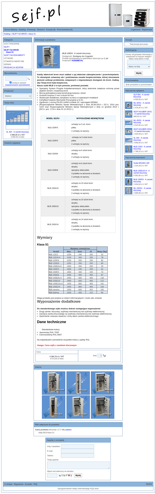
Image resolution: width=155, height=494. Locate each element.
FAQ (35, 484)
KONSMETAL (77, 61)
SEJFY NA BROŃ (19, 34)
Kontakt (28, 484)
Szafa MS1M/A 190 (141, 163)
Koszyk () (50, 30)
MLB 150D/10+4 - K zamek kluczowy (141, 172)
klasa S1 (32, 34)
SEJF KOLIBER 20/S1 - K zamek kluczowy (142, 130)
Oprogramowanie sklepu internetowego (74, 489)
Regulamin (18, 484)
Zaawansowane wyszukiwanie (17, 85)
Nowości (41, 30)
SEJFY (7, 47)
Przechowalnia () (65, 30)
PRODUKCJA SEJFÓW (13, 67)
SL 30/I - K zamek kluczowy (17, 132)
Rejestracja (147, 30)
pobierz (69, 430)
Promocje (31, 30)
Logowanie (136, 30)
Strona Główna (10, 30)
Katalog (22, 30)
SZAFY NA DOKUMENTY (14, 55)
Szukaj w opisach (19, 83)
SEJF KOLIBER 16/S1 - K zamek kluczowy (142, 113)
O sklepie (8, 484)
